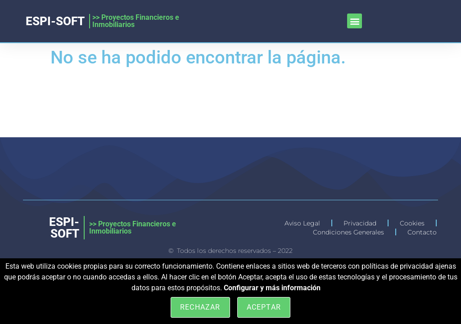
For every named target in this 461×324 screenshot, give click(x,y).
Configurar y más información (272, 288)
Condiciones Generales (348, 232)
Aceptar (264, 307)
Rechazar (200, 307)
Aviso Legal (302, 223)
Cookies (412, 223)
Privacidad (359, 223)
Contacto (422, 232)
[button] (354, 21)
